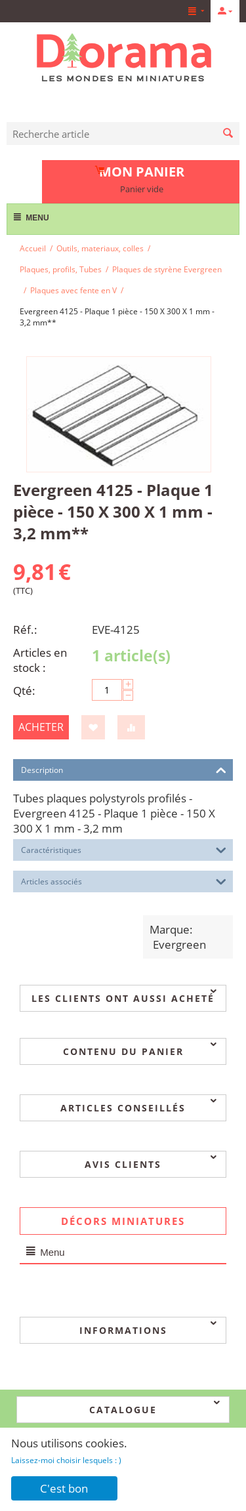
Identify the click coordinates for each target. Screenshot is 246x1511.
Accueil (33, 248)
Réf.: (25, 629)
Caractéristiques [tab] (123, 849)
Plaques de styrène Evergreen (167, 269)
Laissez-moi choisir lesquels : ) (66, 1460)
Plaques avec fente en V (73, 290)
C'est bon (64, 1488)
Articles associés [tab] (123, 880)
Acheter (41, 727)
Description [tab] (123, 769)
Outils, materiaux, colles (100, 248)
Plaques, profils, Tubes (61, 269)
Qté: (24, 690)
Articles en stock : (40, 660)
